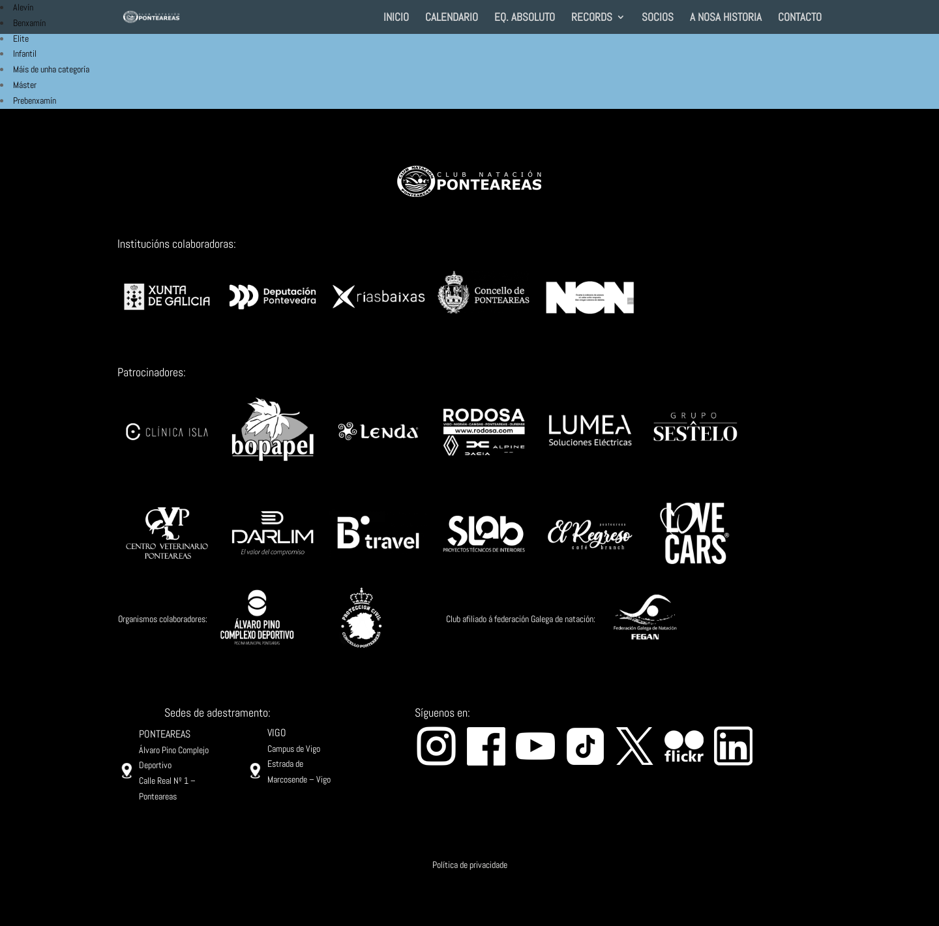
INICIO (396, 18)
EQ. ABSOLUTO (524, 18)
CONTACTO (800, 18)
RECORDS (591, 18)
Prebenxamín (34, 100)
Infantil (25, 53)
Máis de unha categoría (51, 69)
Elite (21, 38)
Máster (25, 85)
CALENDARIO (451, 18)
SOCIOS (658, 18)
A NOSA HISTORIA (726, 18)
